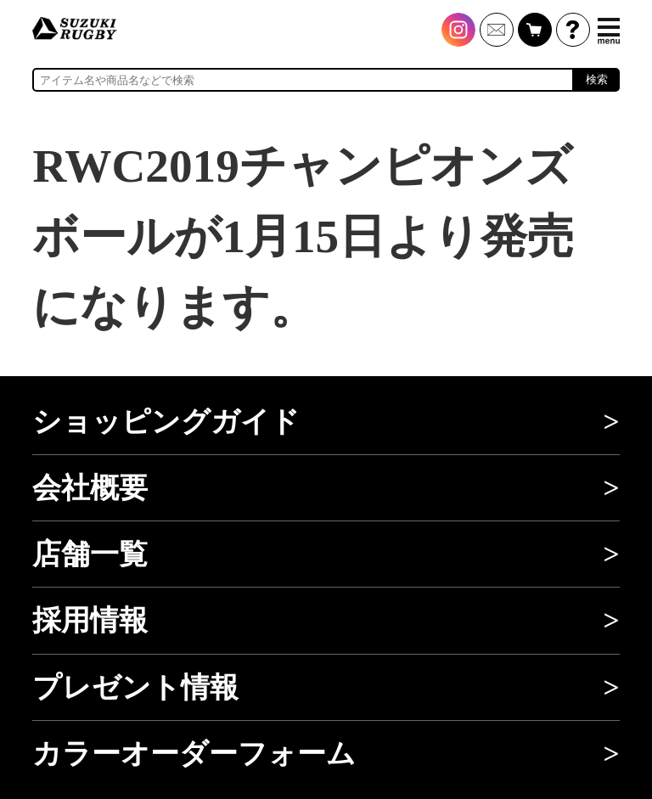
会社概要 (90, 488)
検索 (597, 79)
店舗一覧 (90, 554)
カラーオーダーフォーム (194, 753)
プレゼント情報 (135, 687)
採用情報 (90, 620)
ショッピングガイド (166, 421)
